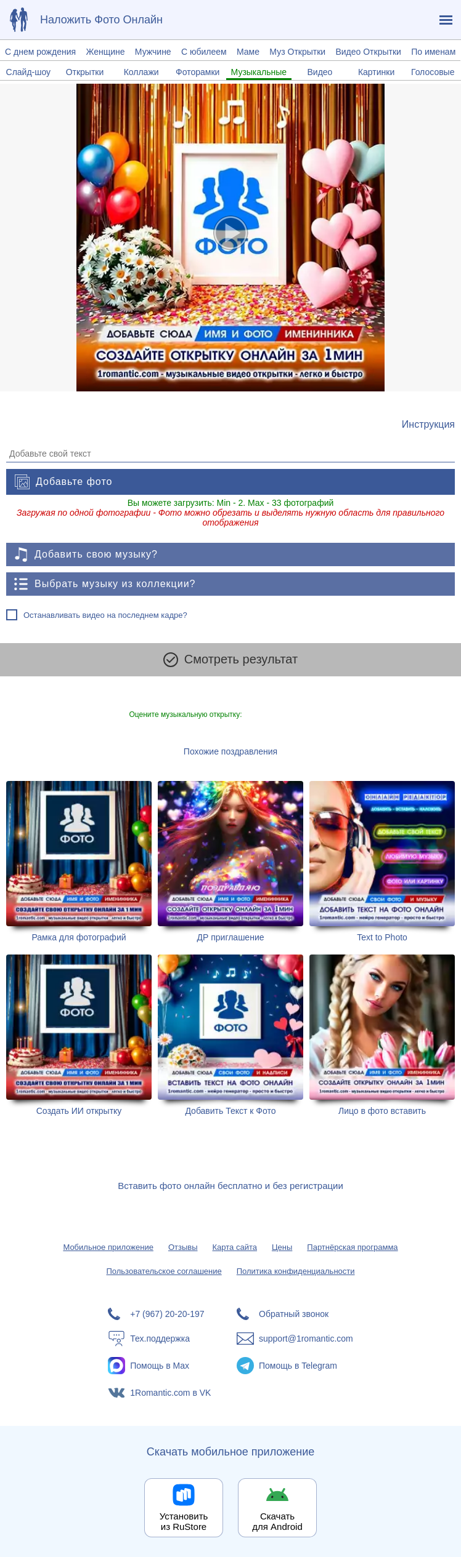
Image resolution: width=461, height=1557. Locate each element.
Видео (319, 72)
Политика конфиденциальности (296, 1271)
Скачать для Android (277, 1521)
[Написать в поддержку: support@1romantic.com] (295, 1338)
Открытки (85, 72)
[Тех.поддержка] (166, 1338)
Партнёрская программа (352, 1247)
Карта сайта (235, 1247)
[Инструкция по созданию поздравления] (428, 424)
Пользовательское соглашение (163, 1271)
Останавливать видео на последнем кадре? (105, 615)
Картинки (376, 72)
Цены (282, 1247)
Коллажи (141, 72)
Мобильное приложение (108, 1247)
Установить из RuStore (184, 1521)
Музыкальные (259, 72)
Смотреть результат (230, 659)
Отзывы (183, 1247)
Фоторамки (197, 72)
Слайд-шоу (28, 72)
